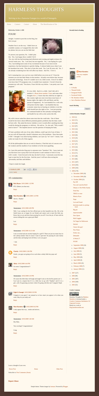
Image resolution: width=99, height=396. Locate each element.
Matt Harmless (18, 196)
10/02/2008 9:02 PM (32, 306)
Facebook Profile (76, 95)
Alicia (15, 263)
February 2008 (78, 266)
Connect (17, 24)
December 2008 (78, 173)
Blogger (65, 386)
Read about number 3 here (43, 93)
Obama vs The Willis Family (81, 188)
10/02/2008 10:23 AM (28, 231)
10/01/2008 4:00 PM (28, 208)
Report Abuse (13, 381)
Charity (15, 251)
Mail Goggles (77, 218)
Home (9, 24)
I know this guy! (78, 227)
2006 (73, 276)
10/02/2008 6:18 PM (28, 276)
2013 (73, 156)
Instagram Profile (76, 92)
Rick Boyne (17, 183)
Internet (75, 224)
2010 (73, 165)
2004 (73, 282)
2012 (73, 159)
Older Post (59, 369)
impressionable (77, 212)
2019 (73, 138)
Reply (15, 189)
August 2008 (77, 248)
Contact (26, 24)
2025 (73, 120)
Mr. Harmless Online (77, 98)
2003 (73, 285)
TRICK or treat (77, 193)
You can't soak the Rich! (80, 185)
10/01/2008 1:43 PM (32, 196)
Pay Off (75, 182)
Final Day (76, 191)
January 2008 (78, 269)
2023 (73, 126)
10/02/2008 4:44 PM (24, 263)
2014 (73, 153)
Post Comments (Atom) (24, 372)
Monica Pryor (77, 196)
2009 (73, 168)
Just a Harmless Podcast (78, 100)
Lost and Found (77, 202)
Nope (74, 199)
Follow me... (77, 233)
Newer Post (12, 369)
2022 (73, 129)
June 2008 (77, 254)
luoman (53, 386)
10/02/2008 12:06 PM (25, 251)
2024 (73, 123)
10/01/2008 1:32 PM (27, 183)
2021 (73, 132)
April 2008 (77, 260)
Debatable (76, 236)
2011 (73, 162)
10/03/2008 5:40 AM (28, 319)
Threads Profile (76, 90)
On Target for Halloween (80, 221)
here (34, 95)
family (15, 172)
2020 (73, 135)
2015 (73, 150)
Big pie (75, 210)
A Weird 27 (76, 238)
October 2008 (78, 179)
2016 (73, 147)
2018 (73, 141)
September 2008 (79, 245)
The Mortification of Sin (48, 24)
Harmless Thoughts (75, 297)
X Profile (74, 88)
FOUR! (75, 241)
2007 (73, 273)
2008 (73, 171)
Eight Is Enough (18, 292)
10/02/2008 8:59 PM (30, 292)
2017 (73, 144)
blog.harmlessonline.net (77, 307)
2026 (73, 117)
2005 (73, 279)
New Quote (76, 215)
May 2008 (77, 257)
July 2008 (77, 251)
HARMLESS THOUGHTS (36, 9)
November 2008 (78, 176)
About (35, 24)
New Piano (76, 230)
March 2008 (77, 263)
